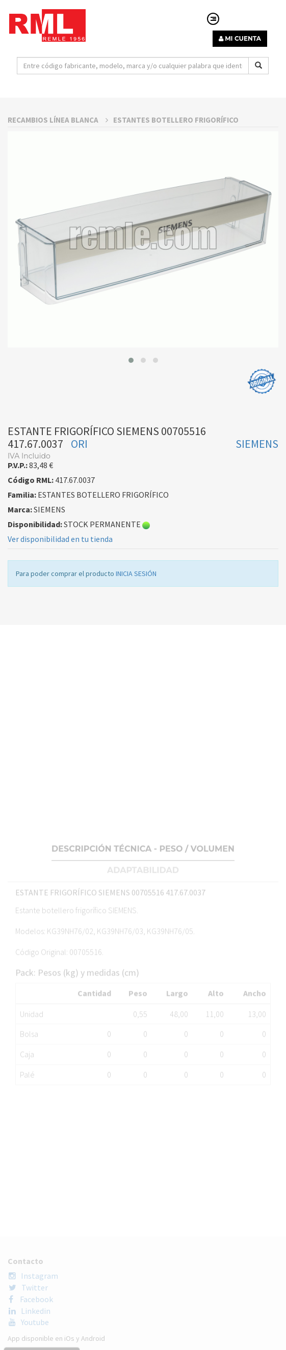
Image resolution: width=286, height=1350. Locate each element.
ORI (79, 566)
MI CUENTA (240, 38)
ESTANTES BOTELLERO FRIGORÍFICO (176, 242)
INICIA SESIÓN (136, 696)
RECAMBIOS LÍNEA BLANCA (58, 242)
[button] (131, 483)
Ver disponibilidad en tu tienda (60, 661)
